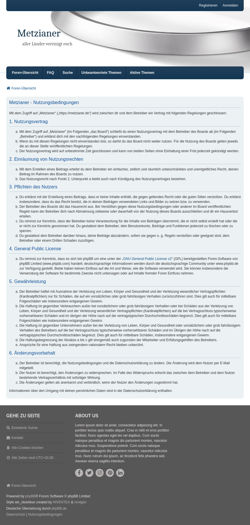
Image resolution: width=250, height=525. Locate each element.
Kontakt (17, 438)
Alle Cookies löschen (27, 448)
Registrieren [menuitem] (208, 5)
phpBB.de (59, 508)
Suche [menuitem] (67, 73)
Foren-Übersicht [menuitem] (25, 73)
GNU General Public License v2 (147, 259)
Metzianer (39, 33)
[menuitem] (15, 515)
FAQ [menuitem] (50, 73)
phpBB (30, 496)
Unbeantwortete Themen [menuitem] (101, 73)
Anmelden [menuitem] (230, 5)
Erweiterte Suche (24, 428)
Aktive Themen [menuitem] (142, 73)
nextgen (80, 502)
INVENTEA (61, 502)
